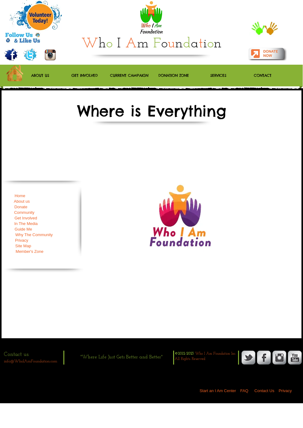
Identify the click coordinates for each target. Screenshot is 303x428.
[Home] (20, 196)
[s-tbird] (248, 358)
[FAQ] (244, 391)
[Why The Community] (34, 235)
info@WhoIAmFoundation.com (30, 361)
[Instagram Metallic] (279, 358)
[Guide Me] (23, 229)
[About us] (21, 201)
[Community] (24, 212)
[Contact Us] (264, 391)
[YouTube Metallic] (295, 358)
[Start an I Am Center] (218, 391)
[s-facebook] (264, 358)
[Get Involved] (25, 218)
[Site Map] (23, 246)
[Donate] (20, 207)
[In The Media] (26, 224)
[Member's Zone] (29, 251)
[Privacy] (21, 240)
